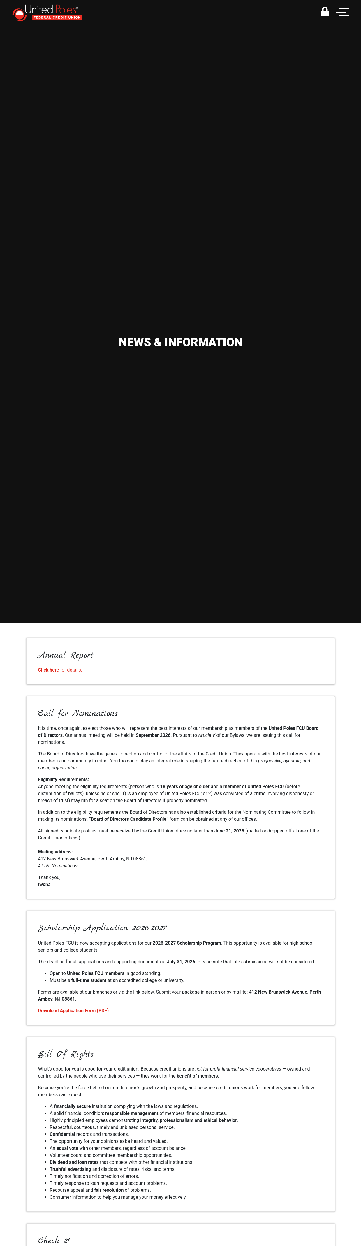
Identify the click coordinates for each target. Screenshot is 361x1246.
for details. (60, 670)
